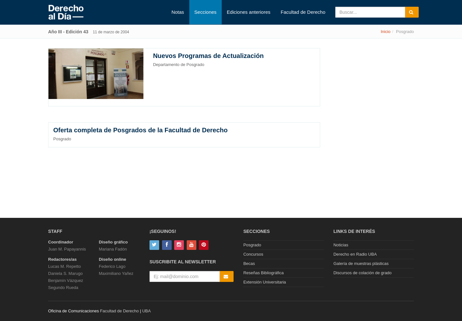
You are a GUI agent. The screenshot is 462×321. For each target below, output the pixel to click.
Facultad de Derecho (303, 12)
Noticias (340, 245)
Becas (249, 263)
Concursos (253, 254)
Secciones (205, 12)
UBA (146, 311)
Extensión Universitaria (264, 282)
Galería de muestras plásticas (361, 263)
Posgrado (252, 245)
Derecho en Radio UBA (355, 254)
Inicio (385, 31)
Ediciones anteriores (248, 12)
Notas (177, 12)
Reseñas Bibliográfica (263, 272)
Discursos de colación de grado (362, 272)
